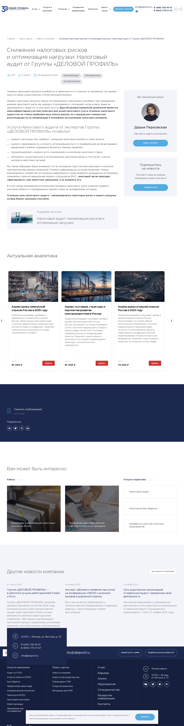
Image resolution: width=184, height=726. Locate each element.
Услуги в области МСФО (19, 677)
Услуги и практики (47, 9)
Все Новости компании (163, 571)
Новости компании (45, 39)
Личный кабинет (155, 669)
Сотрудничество (109, 690)
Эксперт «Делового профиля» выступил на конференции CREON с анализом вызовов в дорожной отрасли (90, 593)
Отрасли (62, 9)
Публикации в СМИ (61, 682)
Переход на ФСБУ (16, 695)
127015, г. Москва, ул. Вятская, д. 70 (156, 676)
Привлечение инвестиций (19, 686)
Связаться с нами (130, 652)
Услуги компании (18, 667)
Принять (145, 717)
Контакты (93, 9)
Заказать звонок (123, 9)
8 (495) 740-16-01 (163, 8)
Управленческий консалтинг (21, 691)
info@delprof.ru (143, 7)
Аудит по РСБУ (14, 673)
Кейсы (11, 480)
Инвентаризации (15, 704)
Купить (49, 363)
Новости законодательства (65, 677)
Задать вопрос (150, 143)
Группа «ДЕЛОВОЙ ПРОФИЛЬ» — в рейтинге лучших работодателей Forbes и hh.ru (33, 593)
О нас (34, 9)
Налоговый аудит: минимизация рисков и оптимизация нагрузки (70, 220)
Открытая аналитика (62, 686)
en (181, 9)
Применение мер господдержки (15, 710)
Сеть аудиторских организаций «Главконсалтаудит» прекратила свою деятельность (147, 593)
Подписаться (150, 187)
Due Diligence (13, 682)
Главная (11, 39)
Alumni (102, 679)
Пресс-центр (104, 9)
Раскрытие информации (78, 9)
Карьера (103, 673)
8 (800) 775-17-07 (163, 10)
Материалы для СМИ (62, 691)
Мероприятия (107, 684)
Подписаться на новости (161, 652)
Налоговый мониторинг (18, 700)
